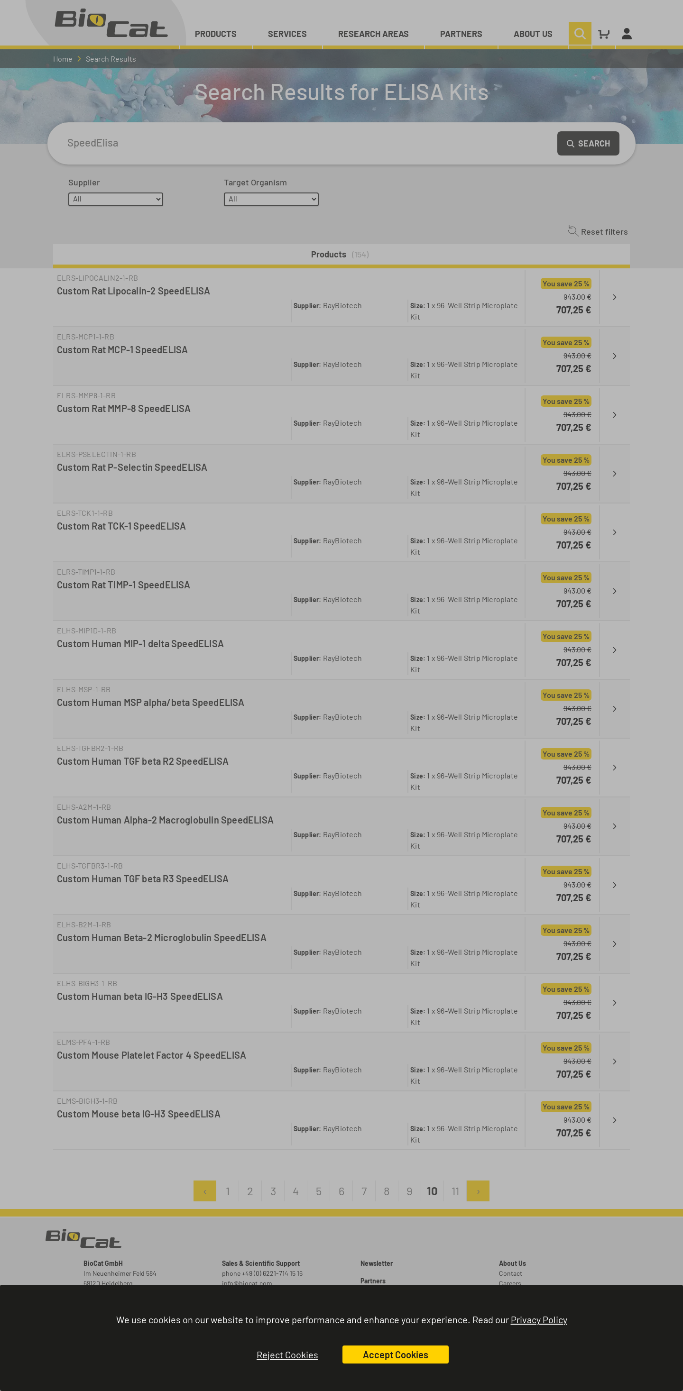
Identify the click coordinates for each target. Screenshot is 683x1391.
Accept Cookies (395, 1354)
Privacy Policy (539, 1319)
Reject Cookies (287, 1354)
